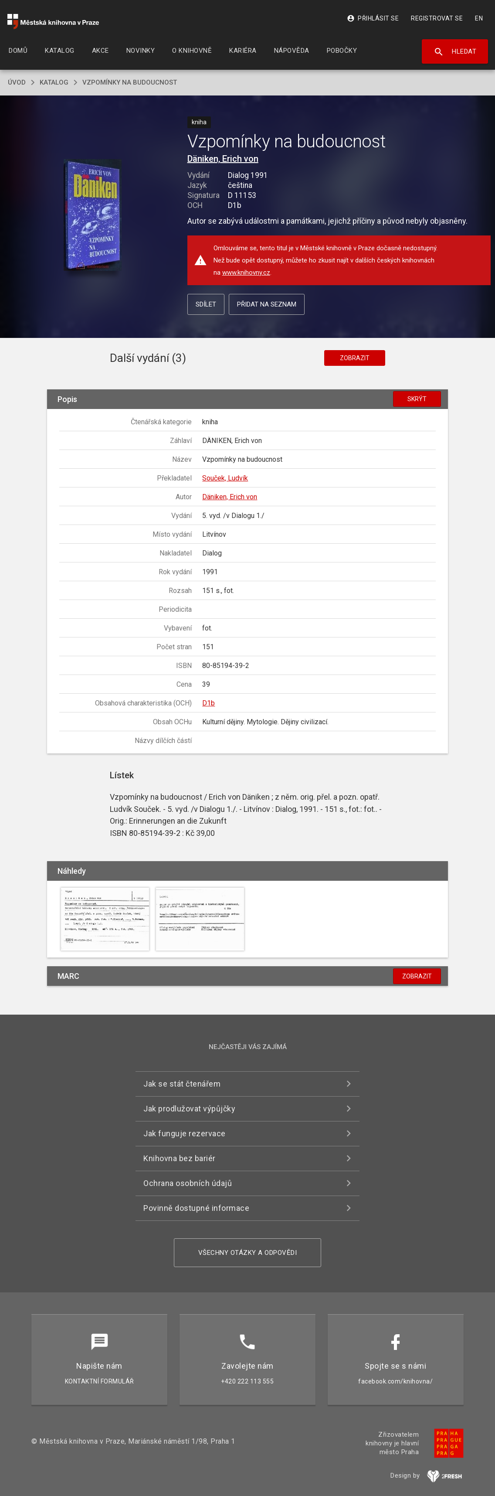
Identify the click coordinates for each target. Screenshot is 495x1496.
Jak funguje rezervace (184, 1133)
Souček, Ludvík (225, 478)
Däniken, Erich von (222, 158)
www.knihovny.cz (246, 272)
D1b (208, 703)
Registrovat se (437, 18)
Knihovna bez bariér (179, 1158)
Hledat (455, 52)
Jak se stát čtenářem (181, 1083)
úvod (17, 82)
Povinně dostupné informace (196, 1208)
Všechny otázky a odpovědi (247, 1253)
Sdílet (206, 304)
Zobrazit (355, 357)
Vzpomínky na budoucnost (129, 82)
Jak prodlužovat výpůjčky (189, 1108)
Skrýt (417, 398)
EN (479, 18)
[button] (92, 215)
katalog (54, 82)
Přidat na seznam (266, 304)
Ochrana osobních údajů (187, 1183)
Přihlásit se (373, 18)
